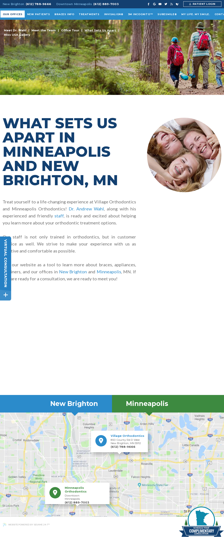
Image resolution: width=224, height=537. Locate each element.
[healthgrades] (177, 4)
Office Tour (70, 30)
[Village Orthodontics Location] (101, 440)
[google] (154, 4)
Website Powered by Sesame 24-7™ (26, 524)
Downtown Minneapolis (74, 4)
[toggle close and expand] (5, 295)
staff (59, 215)
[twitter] (165, 4)
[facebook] (148, 4)
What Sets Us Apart (100, 30)
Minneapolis (109, 271)
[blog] (171, 4)
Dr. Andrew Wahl (86, 208)
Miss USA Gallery (17, 34)
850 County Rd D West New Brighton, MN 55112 (127, 439)
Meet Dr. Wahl (15, 30)
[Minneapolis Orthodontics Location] (55, 492)
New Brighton (13, 4)
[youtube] (160, 4)
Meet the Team (44, 30)
